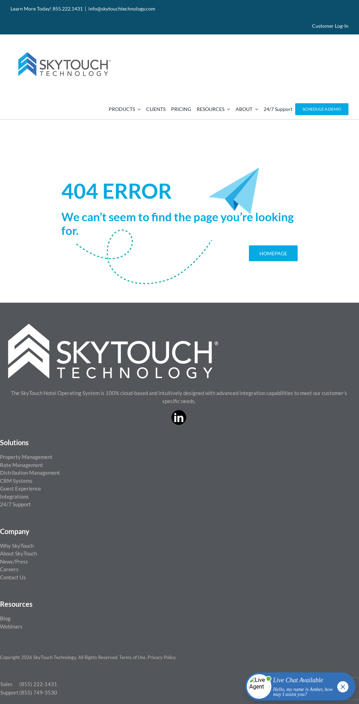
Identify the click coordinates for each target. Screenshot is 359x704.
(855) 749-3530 (38, 692)
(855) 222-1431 (38, 684)
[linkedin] (178, 417)
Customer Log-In (330, 26)
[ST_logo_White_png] (113, 326)
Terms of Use (132, 657)
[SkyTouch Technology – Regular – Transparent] (63, 48)
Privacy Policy (161, 657)
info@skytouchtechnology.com (121, 9)
